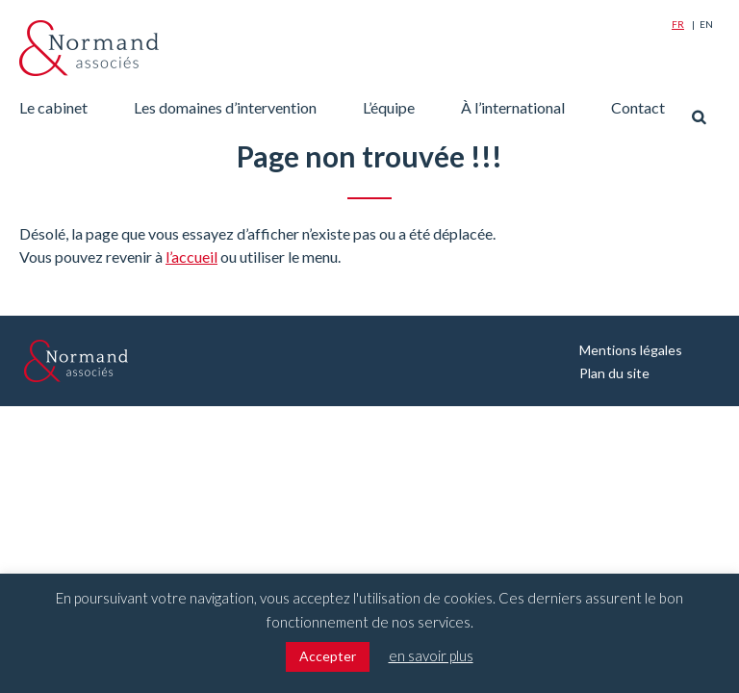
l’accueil (191, 256)
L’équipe (389, 107)
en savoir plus (431, 655)
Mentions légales (630, 350)
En (706, 24)
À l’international (513, 107)
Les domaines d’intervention (225, 107)
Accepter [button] (327, 656)
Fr (678, 24)
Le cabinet (53, 107)
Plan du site (614, 373)
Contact (638, 107)
